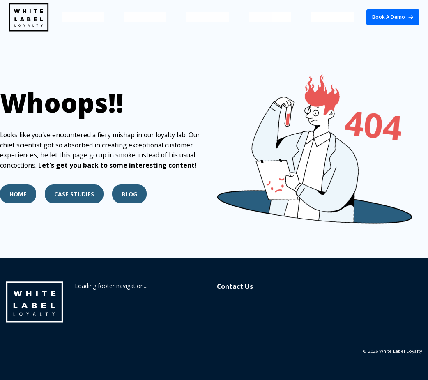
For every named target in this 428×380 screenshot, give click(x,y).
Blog (129, 194)
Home (18, 194)
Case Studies (74, 194)
